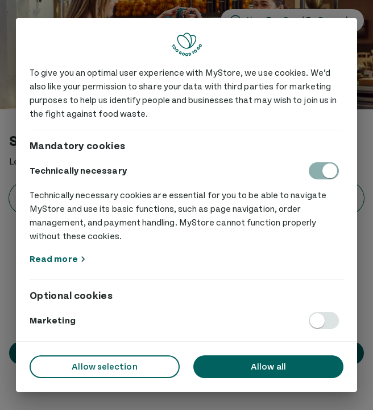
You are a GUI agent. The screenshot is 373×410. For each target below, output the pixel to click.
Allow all (268, 367)
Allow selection (104, 367)
